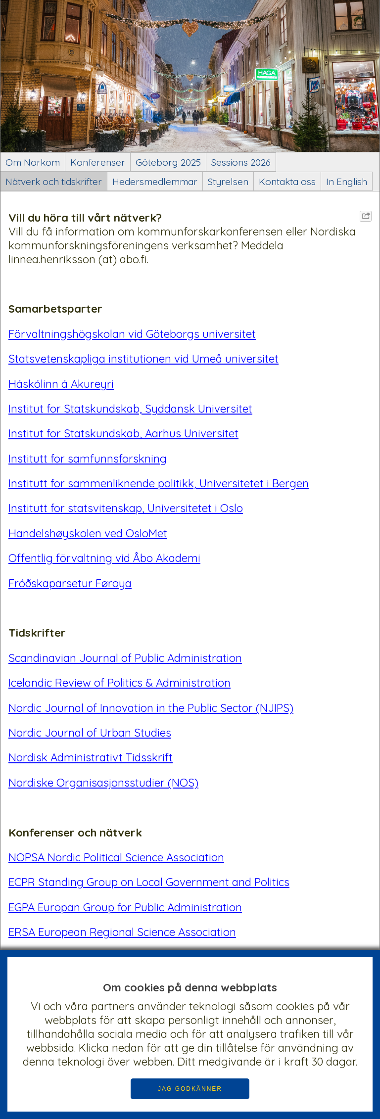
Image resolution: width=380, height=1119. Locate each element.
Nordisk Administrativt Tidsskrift (90, 757)
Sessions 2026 (241, 162)
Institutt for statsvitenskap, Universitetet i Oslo (125, 508)
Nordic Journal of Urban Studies (89, 733)
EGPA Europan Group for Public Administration (125, 907)
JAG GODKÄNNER (190, 1088)
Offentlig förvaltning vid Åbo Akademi (104, 558)
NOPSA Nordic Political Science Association (116, 857)
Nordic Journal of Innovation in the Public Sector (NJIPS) (150, 708)
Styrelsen (228, 181)
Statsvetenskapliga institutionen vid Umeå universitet (143, 359)
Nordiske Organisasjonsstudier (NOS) (103, 783)
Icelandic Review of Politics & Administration (119, 683)
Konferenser (97, 162)
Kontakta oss (287, 181)
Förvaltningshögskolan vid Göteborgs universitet (132, 334)
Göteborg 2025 (168, 162)
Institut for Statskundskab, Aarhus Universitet (123, 433)
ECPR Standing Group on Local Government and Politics (148, 882)
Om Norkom (32, 162)
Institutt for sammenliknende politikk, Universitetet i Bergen (158, 483)
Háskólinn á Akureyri (61, 384)
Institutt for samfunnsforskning (87, 459)
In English (346, 181)
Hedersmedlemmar (154, 181)
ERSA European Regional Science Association (122, 932)
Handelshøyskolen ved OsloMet (87, 533)
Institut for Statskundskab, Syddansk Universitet (130, 409)
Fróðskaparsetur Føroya (70, 583)
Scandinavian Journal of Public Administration (125, 658)
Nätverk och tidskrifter (53, 181)
